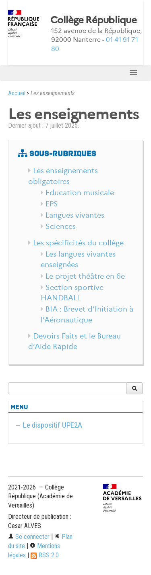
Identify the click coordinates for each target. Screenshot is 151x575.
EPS (52, 204)
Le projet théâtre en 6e (85, 276)
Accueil (16, 93)
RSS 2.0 (45, 555)
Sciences (61, 226)
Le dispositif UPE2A (52, 425)
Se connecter (29, 536)
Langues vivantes (75, 215)
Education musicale (80, 192)
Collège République (93, 20)
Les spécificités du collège (78, 243)
